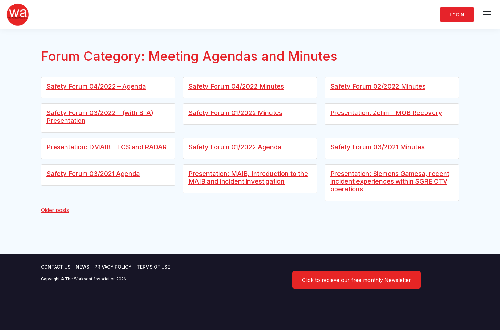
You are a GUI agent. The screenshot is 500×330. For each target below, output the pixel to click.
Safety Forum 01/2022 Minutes (235, 113)
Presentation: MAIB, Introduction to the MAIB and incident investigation (248, 177)
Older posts (55, 210)
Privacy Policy (113, 267)
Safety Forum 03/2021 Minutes (377, 147)
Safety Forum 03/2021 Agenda (93, 173)
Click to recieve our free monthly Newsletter (356, 280)
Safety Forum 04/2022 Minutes (236, 86)
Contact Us (56, 267)
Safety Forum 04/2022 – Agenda (96, 86)
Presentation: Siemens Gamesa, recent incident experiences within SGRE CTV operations (389, 181)
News (82, 267)
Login (457, 14)
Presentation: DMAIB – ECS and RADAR (106, 147)
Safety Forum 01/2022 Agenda (235, 147)
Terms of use (153, 267)
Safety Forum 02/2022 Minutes (377, 86)
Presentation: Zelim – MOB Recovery (386, 113)
